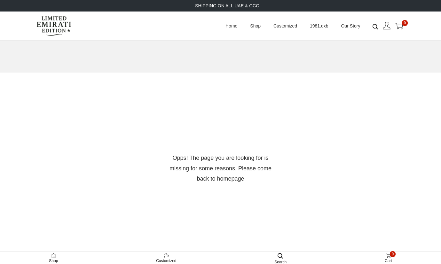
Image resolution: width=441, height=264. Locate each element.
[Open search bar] (375, 25)
